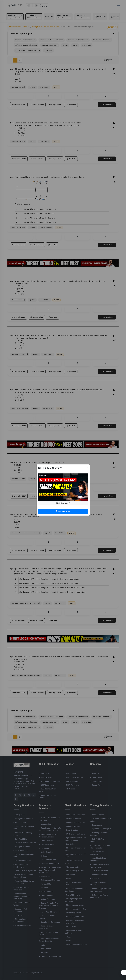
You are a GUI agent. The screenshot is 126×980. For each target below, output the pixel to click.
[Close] (87, 467)
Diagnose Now (63, 511)
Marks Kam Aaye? (63, 503)
